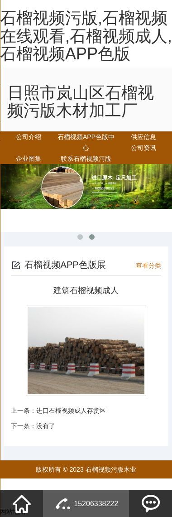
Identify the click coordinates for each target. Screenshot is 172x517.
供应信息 (143, 136)
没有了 (45, 426)
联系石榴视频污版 (86, 158)
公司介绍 (28, 136)
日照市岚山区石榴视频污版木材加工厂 (80, 101)
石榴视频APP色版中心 (86, 142)
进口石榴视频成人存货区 (71, 410)
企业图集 (28, 158)
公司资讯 (143, 147)
